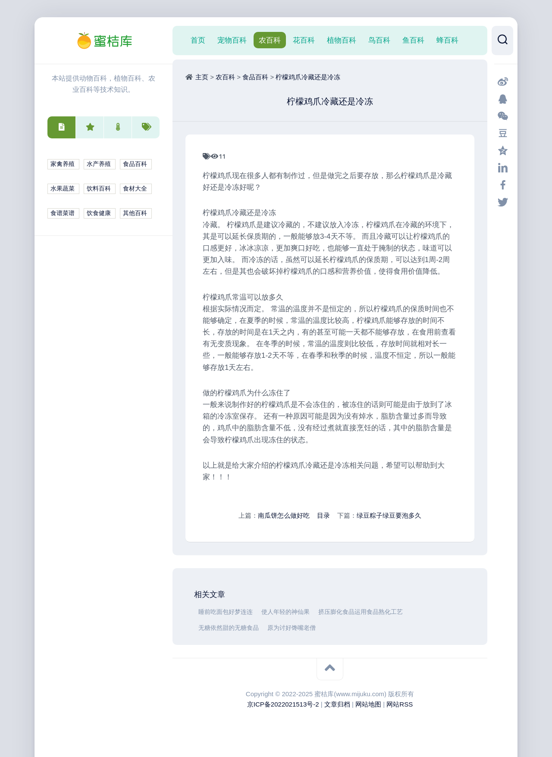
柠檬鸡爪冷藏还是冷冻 (308, 77)
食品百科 (135, 164)
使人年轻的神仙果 (285, 612)
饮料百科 (99, 188)
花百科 (304, 40)
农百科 (270, 40)
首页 (198, 40)
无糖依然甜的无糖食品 (228, 628)
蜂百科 (447, 40)
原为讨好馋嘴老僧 (291, 628)
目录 (323, 515)
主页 (201, 77)
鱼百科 (413, 40)
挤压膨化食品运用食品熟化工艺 (360, 612)
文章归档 (337, 704)
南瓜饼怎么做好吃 (284, 515)
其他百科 (135, 213)
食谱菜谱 (62, 213)
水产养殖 (99, 164)
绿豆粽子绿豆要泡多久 (389, 515)
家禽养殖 (62, 164)
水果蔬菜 (62, 188)
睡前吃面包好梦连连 (225, 612)
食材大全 (135, 188)
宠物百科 (232, 40)
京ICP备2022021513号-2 (283, 704)
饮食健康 (99, 213)
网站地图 (368, 704)
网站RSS (399, 704)
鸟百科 (379, 40)
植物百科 (341, 40)
